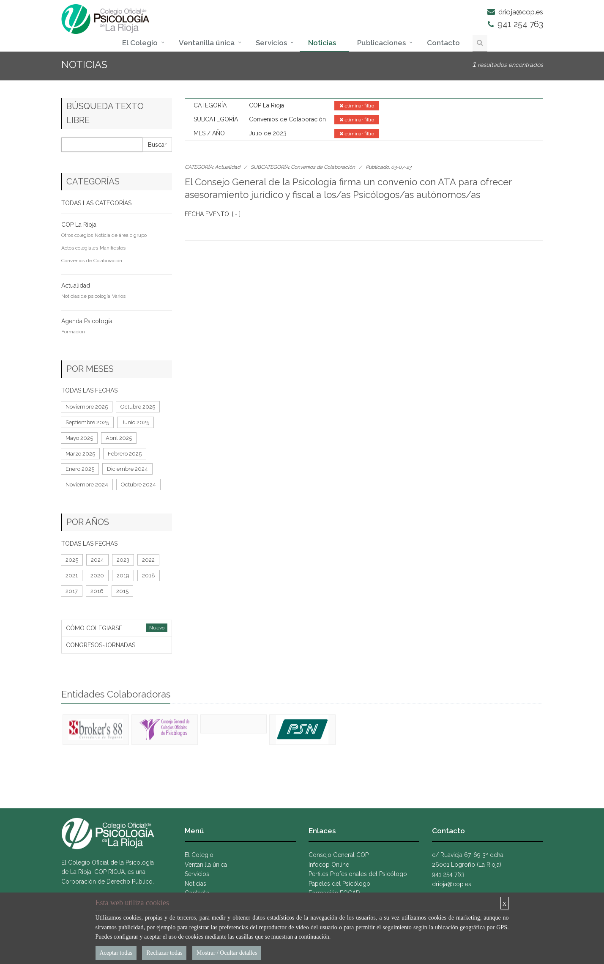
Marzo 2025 (80, 453)
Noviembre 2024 (87, 484)
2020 (97, 575)
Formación (73, 332)
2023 (123, 560)
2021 (72, 575)
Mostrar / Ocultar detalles (227, 953)
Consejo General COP (339, 854)
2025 (72, 560)
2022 (148, 560)
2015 (122, 591)
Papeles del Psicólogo (339, 883)
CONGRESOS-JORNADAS (100, 645)
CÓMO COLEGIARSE (94, 628)
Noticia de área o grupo (121, 235)
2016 (97, 591)
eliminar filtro (356, 106)
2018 (148, 575)
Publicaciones (381, 42)
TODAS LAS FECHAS (89, 390)
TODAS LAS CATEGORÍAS (96, 203)
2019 (123, 575)
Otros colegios (77, 235)
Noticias (322, 42)
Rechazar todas (164, 953)
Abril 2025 (119, 438)
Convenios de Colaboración (323, 167)
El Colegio (140, 42)
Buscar (157, 144)
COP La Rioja (78, 224)
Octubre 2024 (138, 484)
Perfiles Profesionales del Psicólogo (358, 874)
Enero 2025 (80, 469)
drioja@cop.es (515, 12)
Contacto (443, 42)
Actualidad (75, 285)
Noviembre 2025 (87, 407)
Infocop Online (329, 864)
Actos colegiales (79, 248)
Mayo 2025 (79, 438)
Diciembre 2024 (127, 469)
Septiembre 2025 (87, 422)
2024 (97, 560)
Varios (119, 296)
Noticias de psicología (85, 296)
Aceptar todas (116, 953)
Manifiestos (113, 248)
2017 (72, 591)
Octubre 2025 (137, 407)
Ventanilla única (207, 42)
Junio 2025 (135, 422)
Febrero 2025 (125, 453)
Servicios (271, 42)
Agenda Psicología (86, 321)
